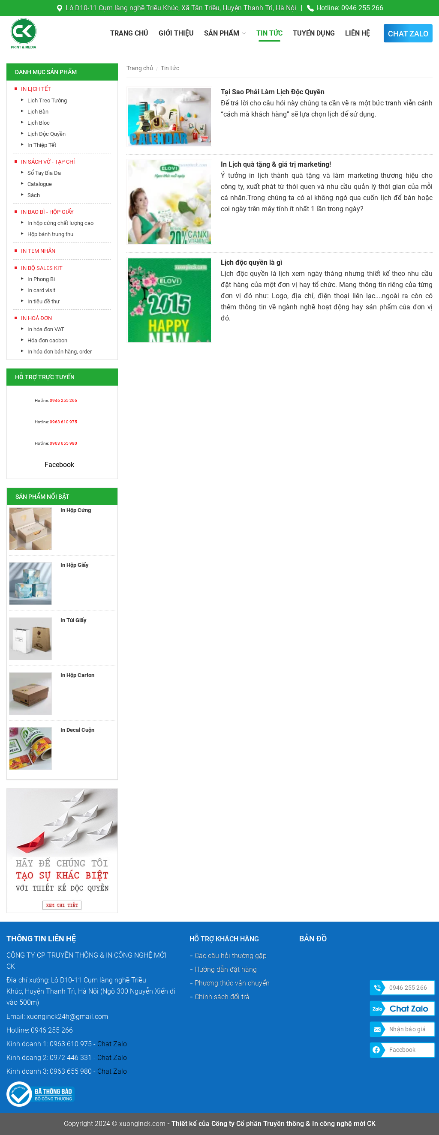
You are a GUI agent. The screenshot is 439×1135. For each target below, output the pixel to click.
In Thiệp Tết (41, 145)
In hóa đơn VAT (45, 329)
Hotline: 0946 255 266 (349, 8)
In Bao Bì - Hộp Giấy (47, 212)
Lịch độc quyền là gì (251, 262)
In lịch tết (36, 89)
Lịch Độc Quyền (46, 134)
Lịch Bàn (37, 111)
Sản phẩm (221, 33)
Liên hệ (357, 33)
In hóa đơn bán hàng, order (59, 351)
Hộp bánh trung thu (50, 234)
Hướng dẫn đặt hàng (226, 969)
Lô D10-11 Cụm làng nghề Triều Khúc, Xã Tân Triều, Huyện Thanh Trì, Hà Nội (181, 8)
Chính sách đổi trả (222, 997)
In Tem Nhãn (38, 251)
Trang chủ (129, 33)
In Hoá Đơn (36, 318)
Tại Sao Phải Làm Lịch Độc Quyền (273, 92)
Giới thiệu (176, 33)
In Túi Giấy (73, 620)
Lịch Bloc (38, 123)
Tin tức (269, 33)
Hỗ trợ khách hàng (224, 939)
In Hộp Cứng (75, 510)
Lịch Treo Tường (47, 100)
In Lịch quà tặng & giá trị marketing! (276, 164)
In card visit (41, 290)
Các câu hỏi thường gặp (231, 956)
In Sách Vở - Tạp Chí (48, 162)
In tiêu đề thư (43, 301)
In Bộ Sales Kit (42, 268)
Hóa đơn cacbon (47, 340)
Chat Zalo (112, 1044)
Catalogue (39, 184)
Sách (33, 195)
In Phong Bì (41, 279)
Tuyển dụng (314, 33)
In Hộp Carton (77, 675)
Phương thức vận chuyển (232, 983)
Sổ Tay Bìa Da (44, 173)
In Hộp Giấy (74, 565)
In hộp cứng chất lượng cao (60, 223)
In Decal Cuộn (77, 730)
